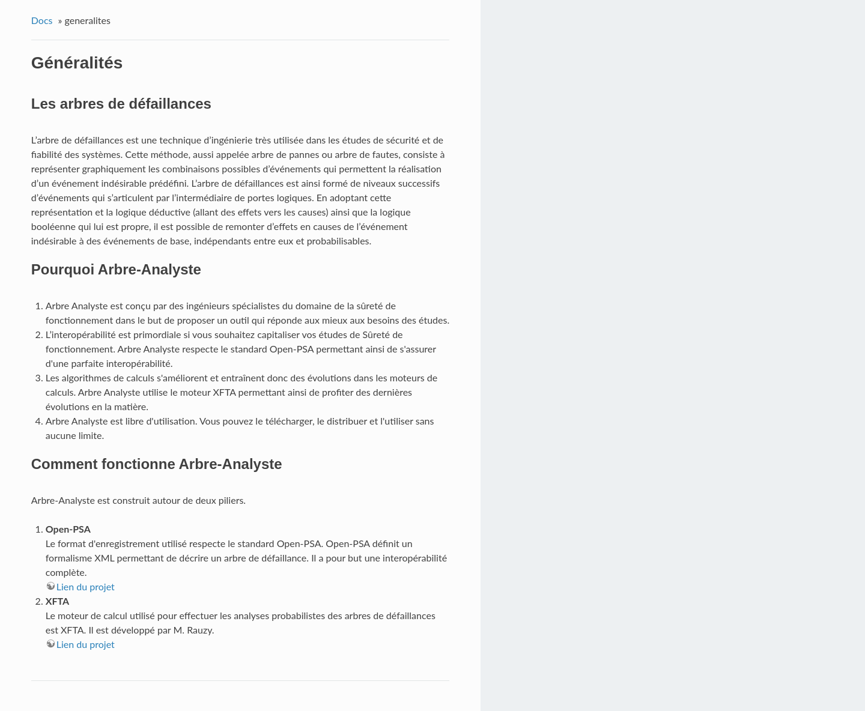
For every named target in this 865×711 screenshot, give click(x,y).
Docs (42, 20)
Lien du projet (85, 586)
